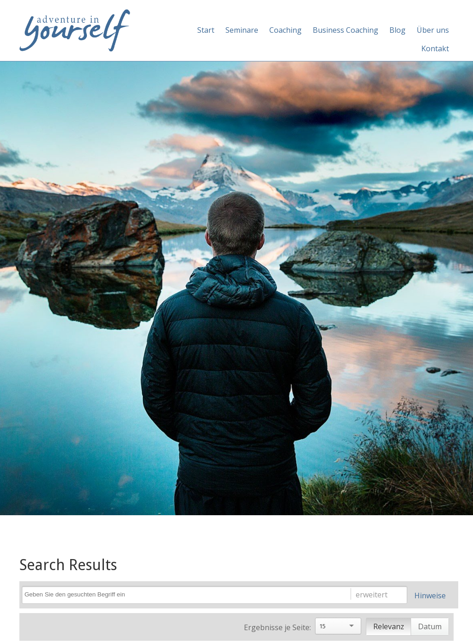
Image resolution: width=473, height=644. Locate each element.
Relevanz (388, 626)
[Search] (177, 594)
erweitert (372, 595)
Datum (430, 626)
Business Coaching (345, 30)
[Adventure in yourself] (74, 29)
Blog (397, 30)
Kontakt (435, 48)
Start (205, 30)
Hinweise (430, 595)
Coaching (285, 30)
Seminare (241, 30)
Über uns (433, 30)
